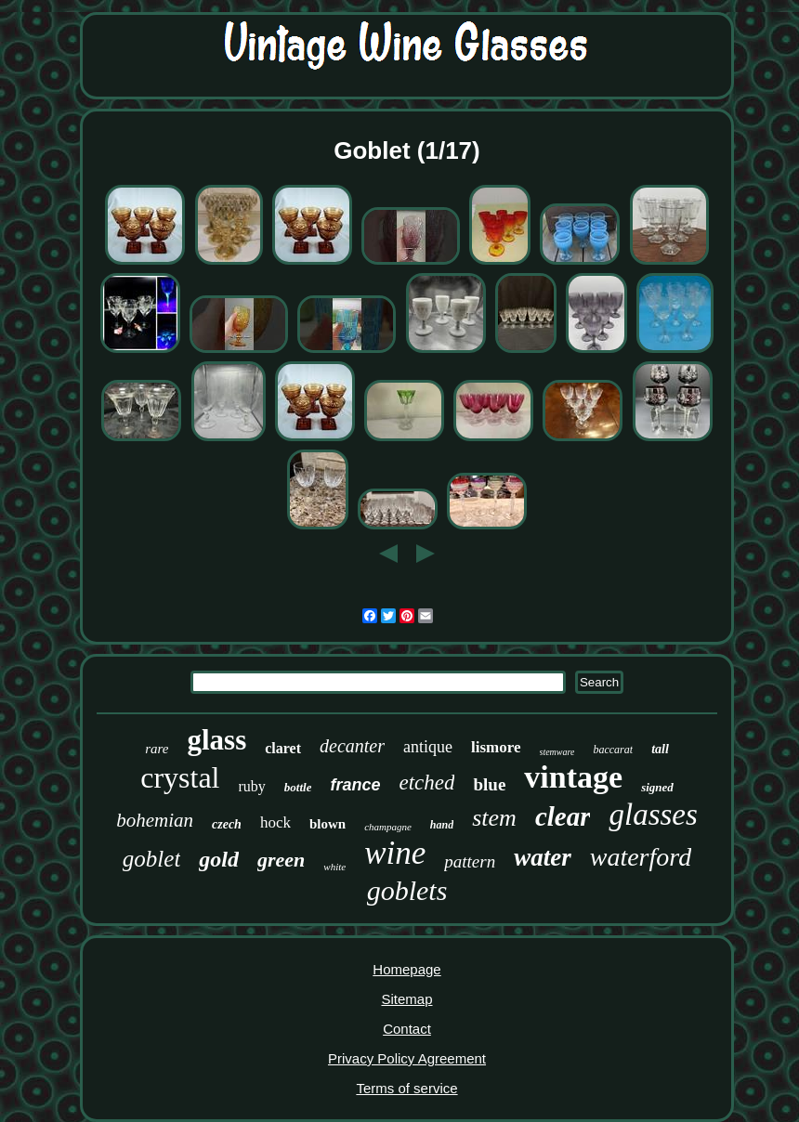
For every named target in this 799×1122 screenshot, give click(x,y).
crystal (179, 777)
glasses (653, 814)
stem (494, 817)
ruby (252, 786)
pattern (469, 861)
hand (441, 824)
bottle (298, 787)
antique (427, 746)
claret (283, 748)
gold (219, 859)
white (334, 866)
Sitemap (406, 999)
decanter (352, 746)
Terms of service (406, 1088)
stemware (557, 752)
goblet (152, 858)
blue (489, 784)
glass (216, 740)
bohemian (154, 820)
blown (327, 823)
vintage (573, 777)
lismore (496, 747)
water (542, 857)
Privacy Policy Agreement (407, 1058)
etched (426, 782)
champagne (388, 826)
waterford (640, 856)
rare (156, 748)
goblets (407, 890)
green (281, 859)
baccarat (613, 749)
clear (563, 816)
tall (660, 749)
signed (657, 787)
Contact (407, 1029)
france (355, 785)
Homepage (406, 969)
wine (395, 853)
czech (227, 824)
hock (275, 822)
